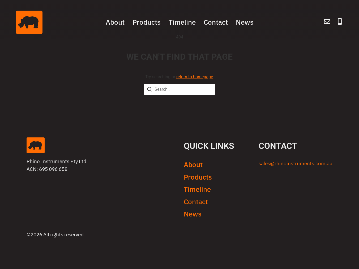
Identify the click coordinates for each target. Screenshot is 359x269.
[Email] (327, 22)
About (115, 22)
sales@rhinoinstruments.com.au (295, 163)
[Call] (340, 22)
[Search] (149, 90)
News (245, 22)
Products (147, 22)
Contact (216, 22)
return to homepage (194, 76)
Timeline (182, 22)
